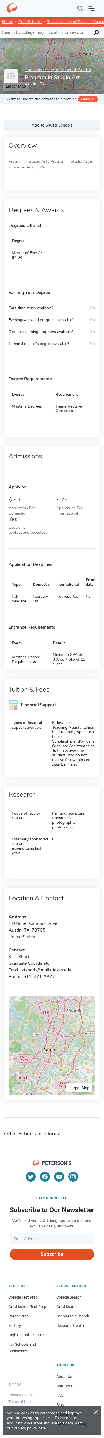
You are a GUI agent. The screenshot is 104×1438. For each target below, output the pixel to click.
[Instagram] (73, 1177)
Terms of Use (19, 1401)
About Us (64, 1376)
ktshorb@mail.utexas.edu (46, 970)
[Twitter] (31, 1177)
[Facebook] (45, 1177)
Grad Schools (30, 21)
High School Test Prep (27, 1335)
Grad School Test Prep (27, 1306)
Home (7, 21)
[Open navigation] (91, 8)
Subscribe (52, 1254)
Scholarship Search (72, 1316)
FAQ (60, 1395)
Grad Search (67, 1306)
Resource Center (70, 1325)
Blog (60, 1405)
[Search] (80, 8)
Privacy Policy (20, 1395)
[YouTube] (59, 1177)
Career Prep (18, 1316)
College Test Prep (23, 1297)
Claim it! (87, 99)
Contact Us (65, 1386)
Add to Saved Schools (52, 125)
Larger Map (79, 1088)
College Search (69, 1297)
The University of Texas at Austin (58, 70)
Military (14, 1325)
